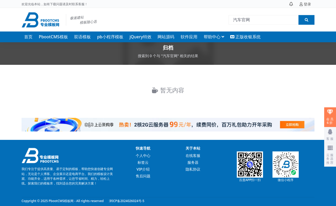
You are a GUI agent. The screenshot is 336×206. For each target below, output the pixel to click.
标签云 (143, 162)
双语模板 (82, 37)
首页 (28, 37)
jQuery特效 (140, 37)
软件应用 (189, 37)
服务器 (192, 162)
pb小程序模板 (110, 37)
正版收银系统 (245, 37)
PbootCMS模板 (53, 37)
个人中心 (143, 155)
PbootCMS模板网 (61, 201)
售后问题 (143, 175)
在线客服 (193, 155)
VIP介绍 (143, 169)
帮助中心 (212, 37)
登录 (305, 4)
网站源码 (166, 37)
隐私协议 (193, 169)
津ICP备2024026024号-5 (126, 201)
